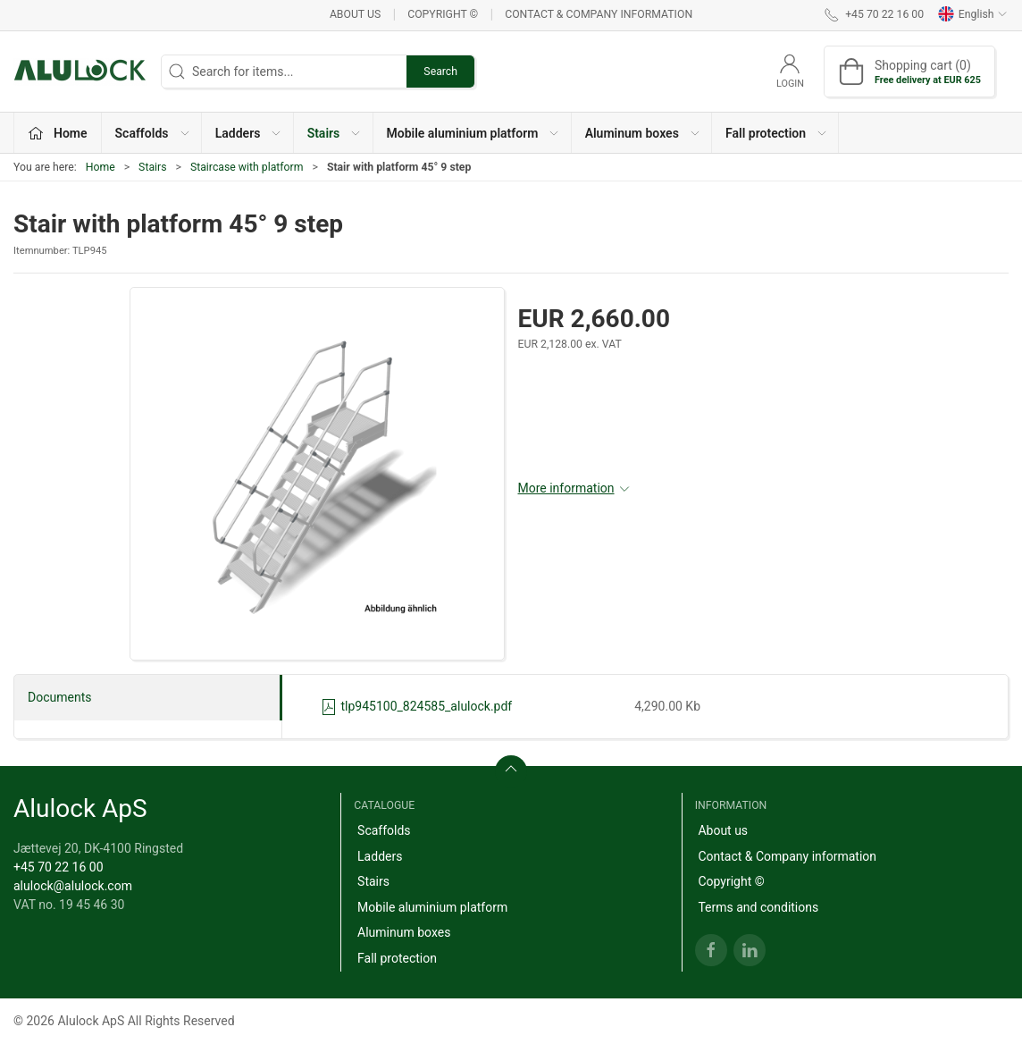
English (973, 14)
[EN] (80, 71)
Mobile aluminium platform (432, 907)
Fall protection (397, 958)
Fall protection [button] (776, 133)
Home (100, 167)
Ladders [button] (249, 133)
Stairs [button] (335, 133)
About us (355, 14)
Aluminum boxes (403, 932)
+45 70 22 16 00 (58, 867)
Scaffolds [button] (153, 133)
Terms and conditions (758, 907)
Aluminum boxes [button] (643, 133)
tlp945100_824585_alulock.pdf (416, 706)
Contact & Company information (598, 14)
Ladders (379, 856)
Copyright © (442, 14)
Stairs (152, 167)
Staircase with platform (247, 167)
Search (440, 71)
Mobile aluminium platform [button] (474, 133)
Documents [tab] (59, 697)
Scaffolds (384, 830)
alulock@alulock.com (72, 886)
